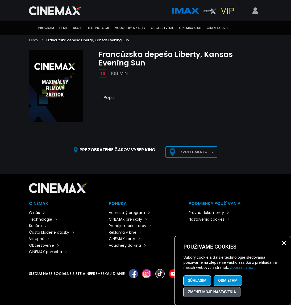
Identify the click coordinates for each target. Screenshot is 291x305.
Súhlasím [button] (197, 280)
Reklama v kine (122, 232)
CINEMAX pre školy (125, 219)
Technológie (98, 28)
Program (46, 28)
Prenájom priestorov (127, 225)
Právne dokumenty (206, 212)
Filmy (63, 28)
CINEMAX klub (190, 28)
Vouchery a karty (130, 28)
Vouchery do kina (125, 245)
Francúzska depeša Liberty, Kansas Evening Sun (87, 40)
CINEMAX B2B (217, 28)
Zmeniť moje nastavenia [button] (212, 292)
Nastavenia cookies (207, 219)
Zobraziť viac (241, 267)
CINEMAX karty (122, 238)
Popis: (109, 97)
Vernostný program (127, 212)
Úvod (31, 28)
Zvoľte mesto (193, 151)
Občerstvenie (162, 28)
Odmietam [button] (228, 280)
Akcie (77, 28)
